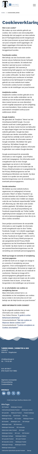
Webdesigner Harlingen (7, 436)
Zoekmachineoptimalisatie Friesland (10, 410)
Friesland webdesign (29, 413)
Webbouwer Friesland (16, 413)
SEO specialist (5, 413)
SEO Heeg (24, 415)
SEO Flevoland (25, 433)
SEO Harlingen (26, 421)
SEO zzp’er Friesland (21, 439)
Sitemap (29, 450)
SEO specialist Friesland (8, 439)
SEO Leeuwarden (21, 427)
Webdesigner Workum (7, 433)
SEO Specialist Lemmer (7, 442)
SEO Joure (17, 433)
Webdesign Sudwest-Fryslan (9, 447)
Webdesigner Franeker (20, 442)
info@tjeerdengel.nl (7, 359)
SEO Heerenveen (18, 424)
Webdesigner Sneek (6, 424)
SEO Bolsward (16, 415)
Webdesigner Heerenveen (8, 427)
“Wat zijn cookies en (24, 320)
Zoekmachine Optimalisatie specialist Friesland (13, 450)
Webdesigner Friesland (16, 407)
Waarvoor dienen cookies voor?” (14, 323)
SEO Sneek (21, 430)
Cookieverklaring (6, 384)
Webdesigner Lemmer (27, 410)
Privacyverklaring (6, 382)
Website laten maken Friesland (9, 430)
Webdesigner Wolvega (7, 444)
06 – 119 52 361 (6, 361)
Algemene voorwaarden (9, 380)
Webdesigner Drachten (20, 444)
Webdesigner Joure (15, 421)
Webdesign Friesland (28, 418)
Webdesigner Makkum (20, 436)
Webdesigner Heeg (6, 415)
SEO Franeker (17, 418)
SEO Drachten (5, 421)
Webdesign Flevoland (7, 418)
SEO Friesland (5, 407)
